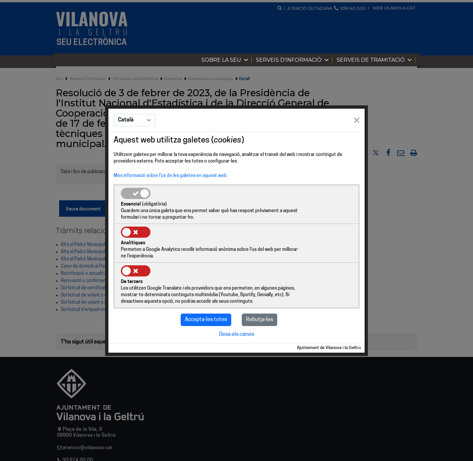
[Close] (356, 140)
